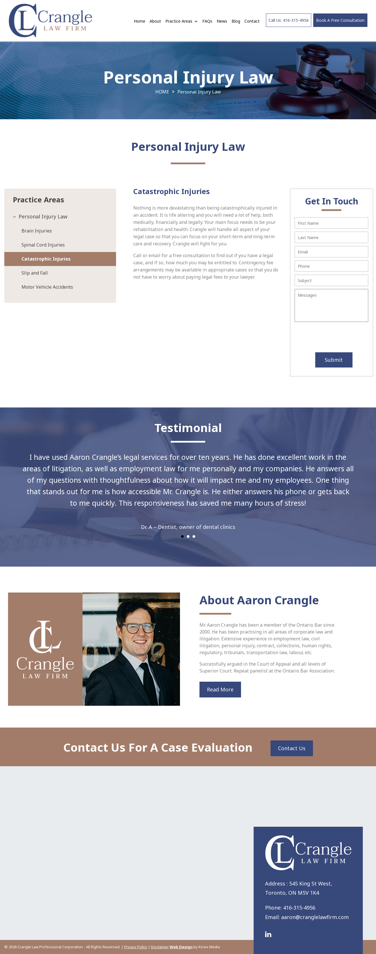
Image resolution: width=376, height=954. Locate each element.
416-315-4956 (299, 907)
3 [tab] (194, 536)
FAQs (207, 21)
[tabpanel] (188, 488)
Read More (220, 689)
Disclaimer (160, 946)
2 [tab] (188, 536)
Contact (252, 21)
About (155, 21)
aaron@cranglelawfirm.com (315, 917)
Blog (236, 21)
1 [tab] (182, 536)
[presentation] (328, 338)
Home (139, 21)
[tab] (60, 216)
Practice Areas (181, 21)
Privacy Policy (135, 946)
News (222, 21)
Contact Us (292, 748)
